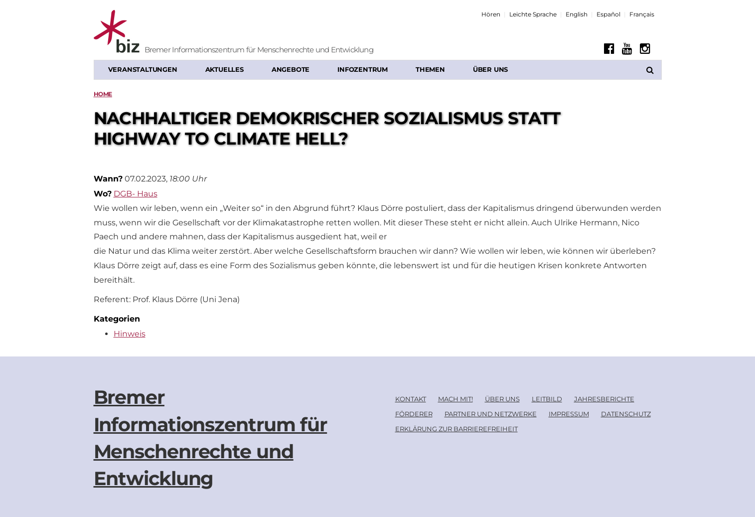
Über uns (490, 69)
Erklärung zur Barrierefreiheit (456, 429)
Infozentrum (362, 69)
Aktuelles (224, 69)
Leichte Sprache (533, 14)
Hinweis (130, 334)
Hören (490, 14)
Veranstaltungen (142, 69)
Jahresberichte (604, 399)
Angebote (290, 69)
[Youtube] (627, 48)
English (577, 14)
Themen (430, 69)
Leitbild (547, 399)
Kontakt (410, 399)
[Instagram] (645, 48)
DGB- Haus (135, 193)
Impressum (569, 414)
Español (608, 14)
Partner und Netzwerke (491, 414)
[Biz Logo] (156, 32)
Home (103, 94)
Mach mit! (455, 399)
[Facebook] (609, 48)
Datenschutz (626, 414)
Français (641, 14)
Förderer (414, 414)
